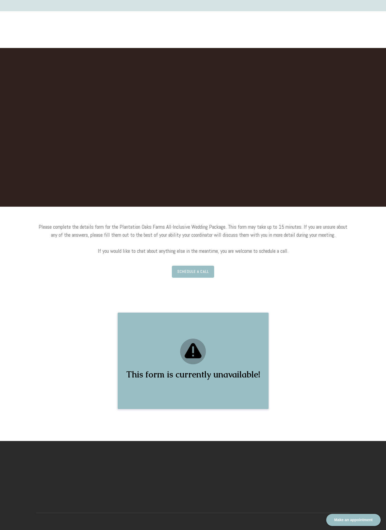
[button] (193, 272)
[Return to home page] (46, 25)
